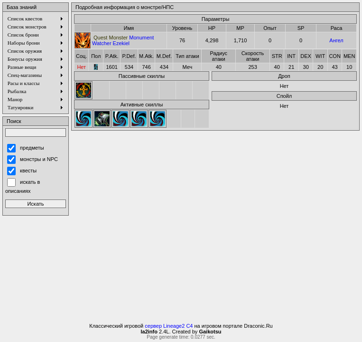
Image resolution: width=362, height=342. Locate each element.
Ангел (336, 40)
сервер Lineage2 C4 (169, 326)
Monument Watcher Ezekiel (123, 40)
